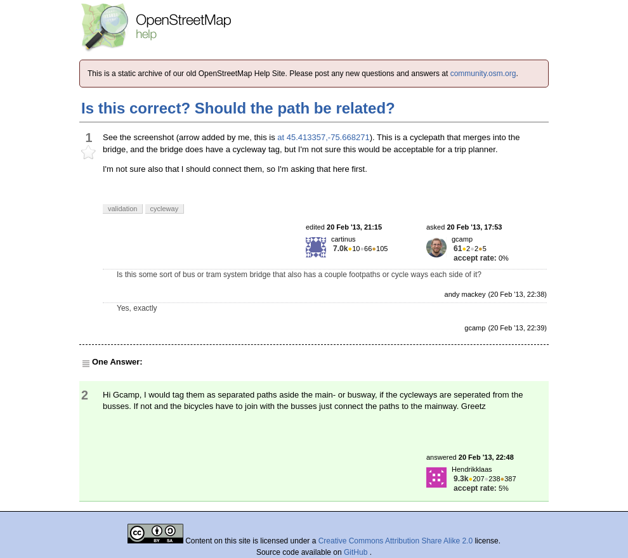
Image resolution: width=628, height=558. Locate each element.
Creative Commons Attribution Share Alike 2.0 (395, 540)
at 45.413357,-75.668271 (323, 137)
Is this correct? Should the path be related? (238, 108)
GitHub (357, 552)
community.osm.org (483, 73)
